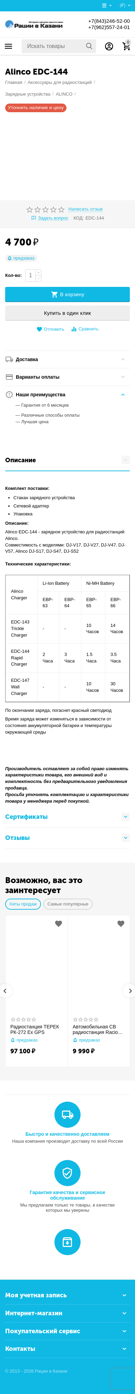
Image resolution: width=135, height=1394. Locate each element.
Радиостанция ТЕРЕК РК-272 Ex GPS (34, 1029)
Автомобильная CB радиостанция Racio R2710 (95, 1030)
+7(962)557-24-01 (107, 27)
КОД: (78, 218)
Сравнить (84, 329)
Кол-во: (13, 275)
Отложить (50, 329)
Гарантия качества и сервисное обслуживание (67, 1195)
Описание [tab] (67, 460)
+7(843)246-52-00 (107, 21)
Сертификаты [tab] (67, 817)
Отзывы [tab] (67, 838)
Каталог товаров (8, 46)
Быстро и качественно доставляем (67, 1134)
